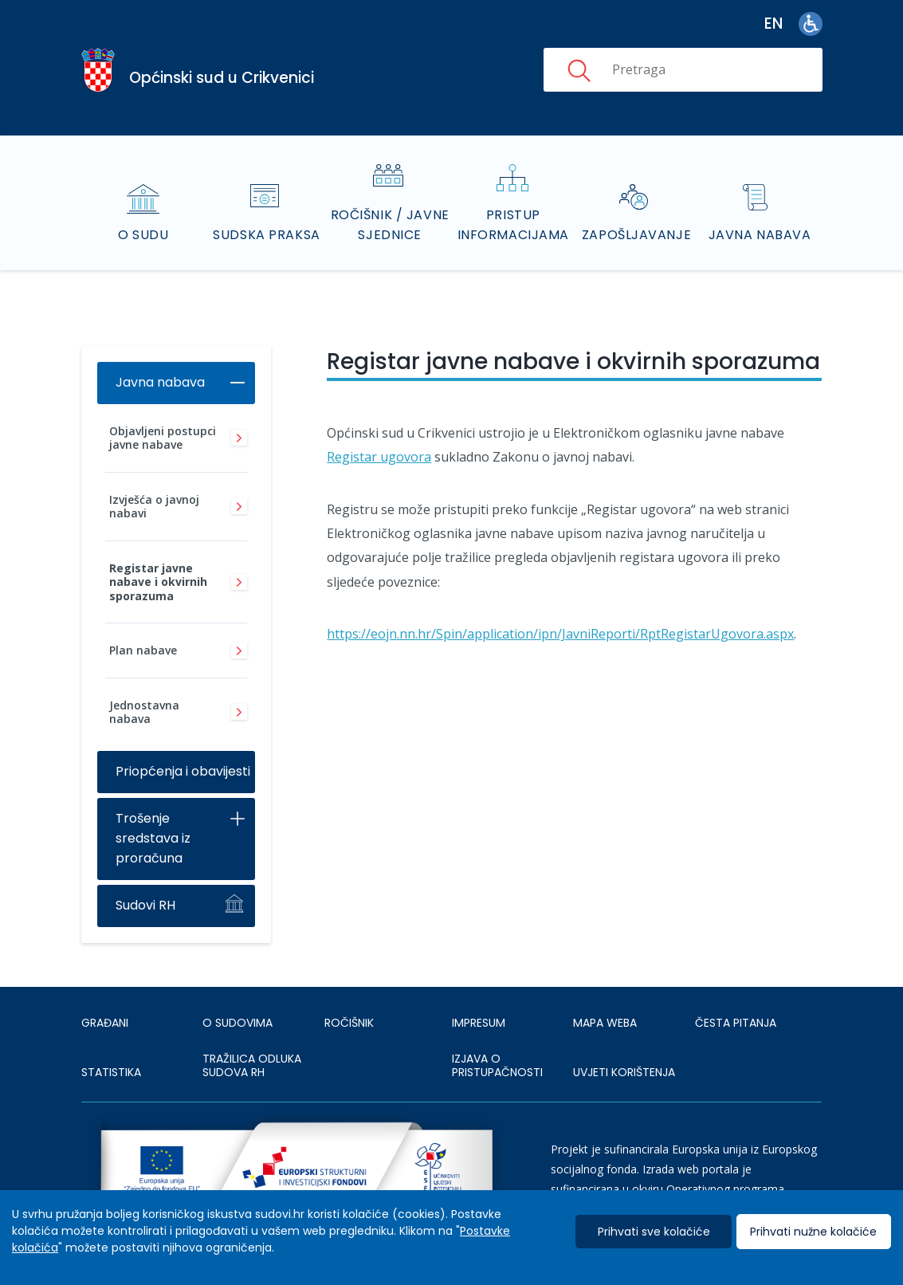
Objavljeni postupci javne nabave (162, 438)
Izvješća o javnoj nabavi (154, 506)
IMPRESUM (478, 1023)
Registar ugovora (379, 457)
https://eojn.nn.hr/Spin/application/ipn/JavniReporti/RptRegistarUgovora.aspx (560, 633)
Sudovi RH (145, 905)
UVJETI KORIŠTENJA (624, 1072)
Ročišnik (349, 1023)
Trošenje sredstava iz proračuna (153, 838)
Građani (104, 1023)
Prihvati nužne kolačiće (813, 1232)
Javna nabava (760, 235)
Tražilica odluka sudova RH (251, 1066)
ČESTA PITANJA (735, 1023)
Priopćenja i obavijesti (183, 771)
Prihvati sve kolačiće (654, 1232)
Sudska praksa (266, 235)
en (773, 23)
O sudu (143, 235)
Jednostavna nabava (144, 712)
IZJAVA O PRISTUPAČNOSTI (497, 1066)
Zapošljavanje (636, 235)
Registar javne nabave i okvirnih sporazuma (158, 581)
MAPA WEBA (605, 1023)
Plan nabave (143, 650)
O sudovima (237, 1023)
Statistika (111, 1072)
